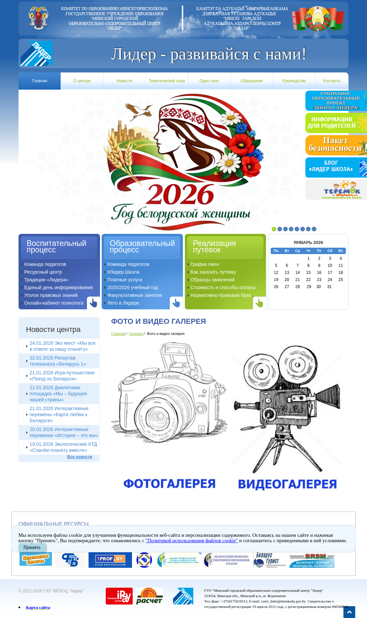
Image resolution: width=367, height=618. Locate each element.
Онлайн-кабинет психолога (54, 303)
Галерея (136, 334)
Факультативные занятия (134, 295)
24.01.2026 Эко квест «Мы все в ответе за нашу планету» (63, 346)
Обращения (252, 81)
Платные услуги (124, 279)
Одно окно (209, 81)
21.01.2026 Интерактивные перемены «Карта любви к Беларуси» (59, 414)
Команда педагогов (45, 264)
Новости (124, 81)
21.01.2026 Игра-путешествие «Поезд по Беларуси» (62, 375)
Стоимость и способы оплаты (223, 287)
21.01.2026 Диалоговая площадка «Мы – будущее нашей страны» (58, 393)
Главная (39, 81)
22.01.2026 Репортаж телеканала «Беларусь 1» (58, 361)
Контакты (332, 81)
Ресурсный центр (43, 272)
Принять (32, 547)
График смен (205, 264)
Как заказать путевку (213, 272)
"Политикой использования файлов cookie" (192, 540)
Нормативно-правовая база (221, 295)
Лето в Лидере (123, 303)
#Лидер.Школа (123, 272)
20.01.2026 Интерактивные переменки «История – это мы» (64, 432)
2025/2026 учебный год (132, 287)
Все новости (79, 457)
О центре (82, 81)
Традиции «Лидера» (46, 279)
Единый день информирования (58, 287)
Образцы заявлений (213, 279)
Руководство (294, 81)
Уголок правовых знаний (51, 295)
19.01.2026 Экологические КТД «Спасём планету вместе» (63, 447)
